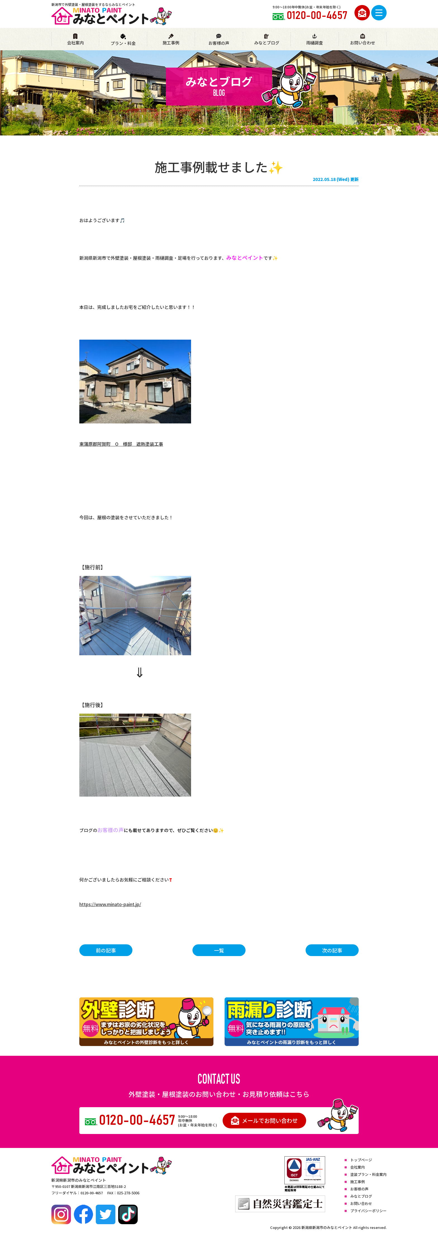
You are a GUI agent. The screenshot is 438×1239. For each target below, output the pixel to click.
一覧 (219, 950)
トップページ (361, 1159)
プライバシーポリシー (368, 1210)
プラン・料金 (123, 40)
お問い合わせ (362, 40)
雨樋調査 (314, 40)
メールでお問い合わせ (264, 1120)
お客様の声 (218, 40)
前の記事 (106, 950)
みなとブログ (266, 40)
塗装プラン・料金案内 (368, 1174)
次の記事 (332, 950)
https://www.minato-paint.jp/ (110, 904)
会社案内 (75, 40)
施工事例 (171, 40)
